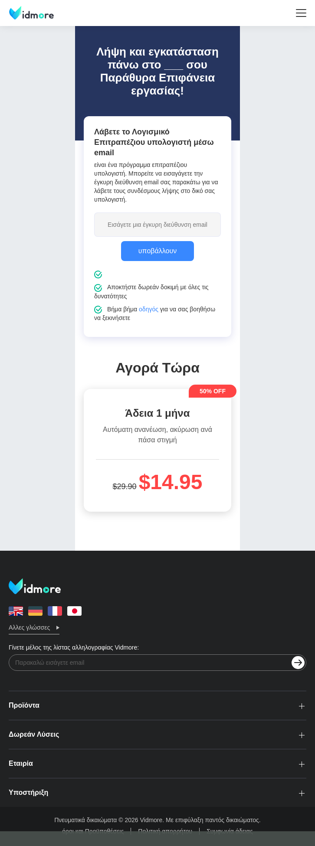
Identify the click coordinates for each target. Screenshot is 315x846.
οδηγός (148, 309)
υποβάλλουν (157, 251)
